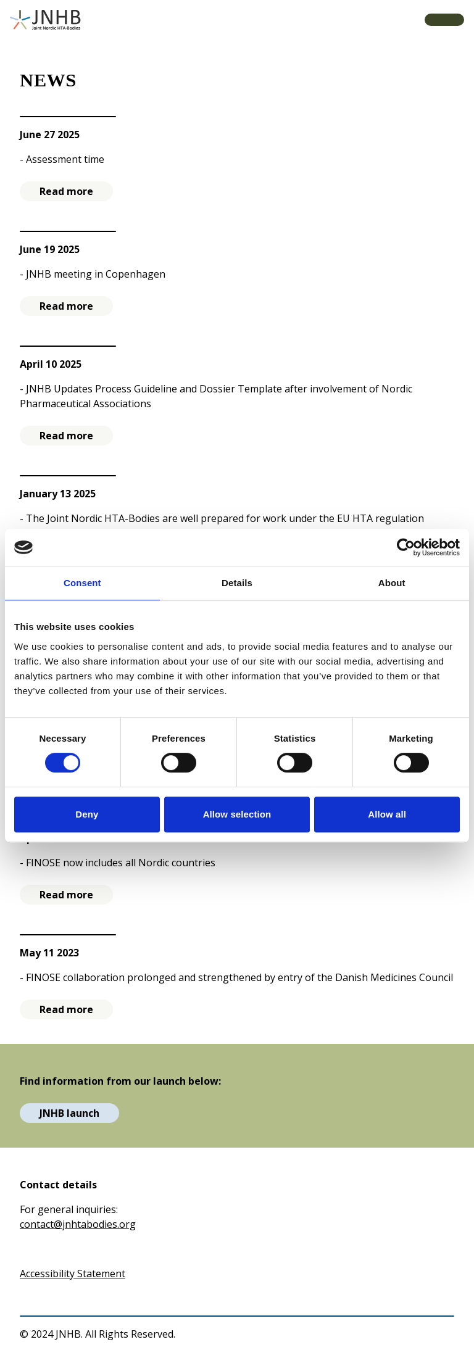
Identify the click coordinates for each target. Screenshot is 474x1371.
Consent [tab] (82, 583)
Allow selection (237, 814)
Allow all (387, 814)
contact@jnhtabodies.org (78, 1224)
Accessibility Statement (72, 1273)
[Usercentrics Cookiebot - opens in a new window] (406, 547)
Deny (86, 814)
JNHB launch (69, 1113)
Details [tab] (237, 583)
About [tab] (391, 583)
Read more (66, 191)
